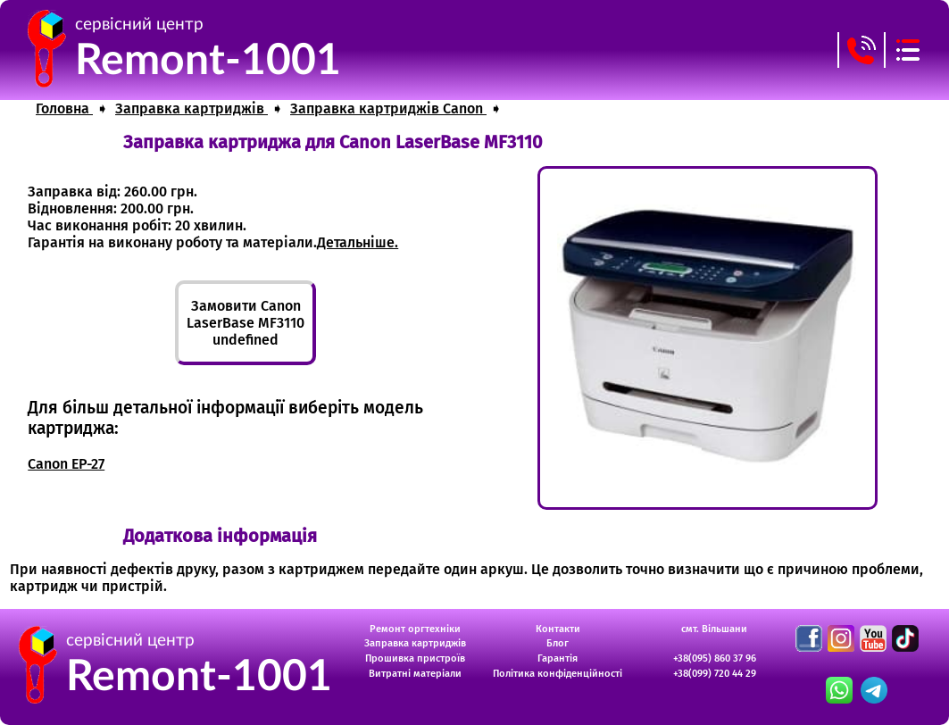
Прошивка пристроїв (415, 658)
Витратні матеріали (415, 673)
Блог (557, 643)
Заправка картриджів (415, 643)
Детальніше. (357, 242)
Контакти (558, 629)
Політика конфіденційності (557, 673)
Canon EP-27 (66, 463)
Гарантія (557, 658)
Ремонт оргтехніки (415, 629)
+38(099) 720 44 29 (714, 673)
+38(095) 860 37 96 (714, 658)
